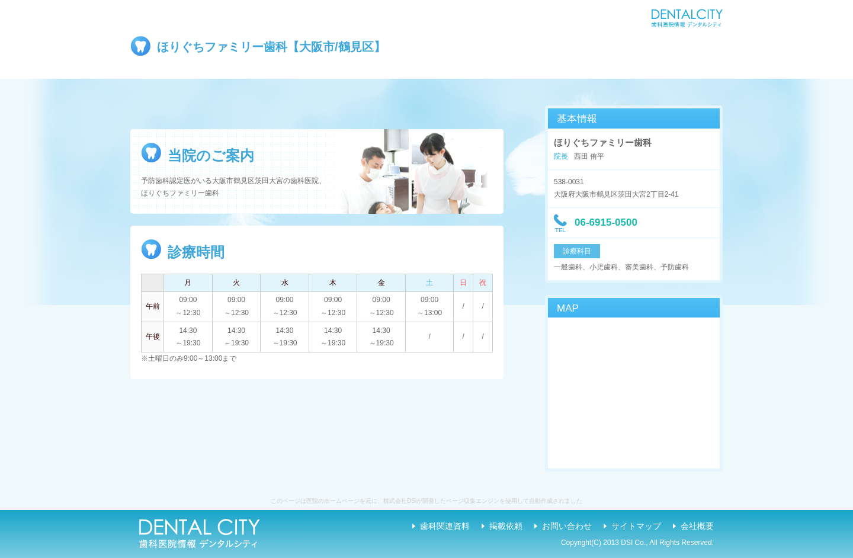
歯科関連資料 (445, 526)
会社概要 (697, 526)
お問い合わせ (567, 526)
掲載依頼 (505, 526)
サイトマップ (636, 526)
